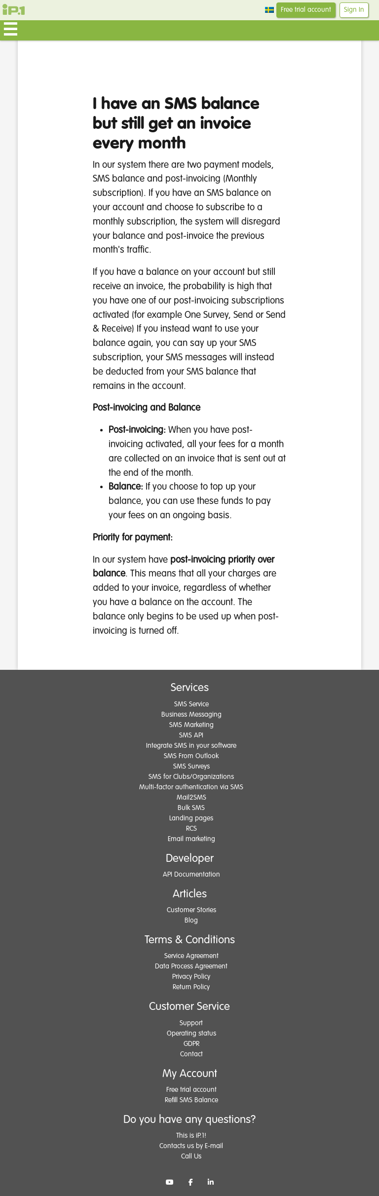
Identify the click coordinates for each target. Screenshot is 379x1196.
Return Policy (191, 987)
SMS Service (191, 704)
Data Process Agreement (191, 966)
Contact (191, 1054)
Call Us (191, 1156)
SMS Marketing (191, 725)
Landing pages (191, 818)
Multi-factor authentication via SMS (191, 787)
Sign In (354, 9)
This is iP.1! (191, 1135)
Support (191, 1023)
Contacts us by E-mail (191, 1146)
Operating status (191, 1033)
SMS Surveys (191, 766)
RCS (191, 828)
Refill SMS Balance (191, 1100)
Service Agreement (191, 956)
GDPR (191, 1044)
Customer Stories (191, 910)
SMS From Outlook (191, 756)
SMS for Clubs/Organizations (191, 776)
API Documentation (191, 874)
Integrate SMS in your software (191, 745)
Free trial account (306, 9)
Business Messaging (191, 714)
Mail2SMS (191, 797)
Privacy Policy (191, 976)
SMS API (191, 735)
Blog (191, 920)
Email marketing (191, 839)
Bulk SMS (191, 808)
